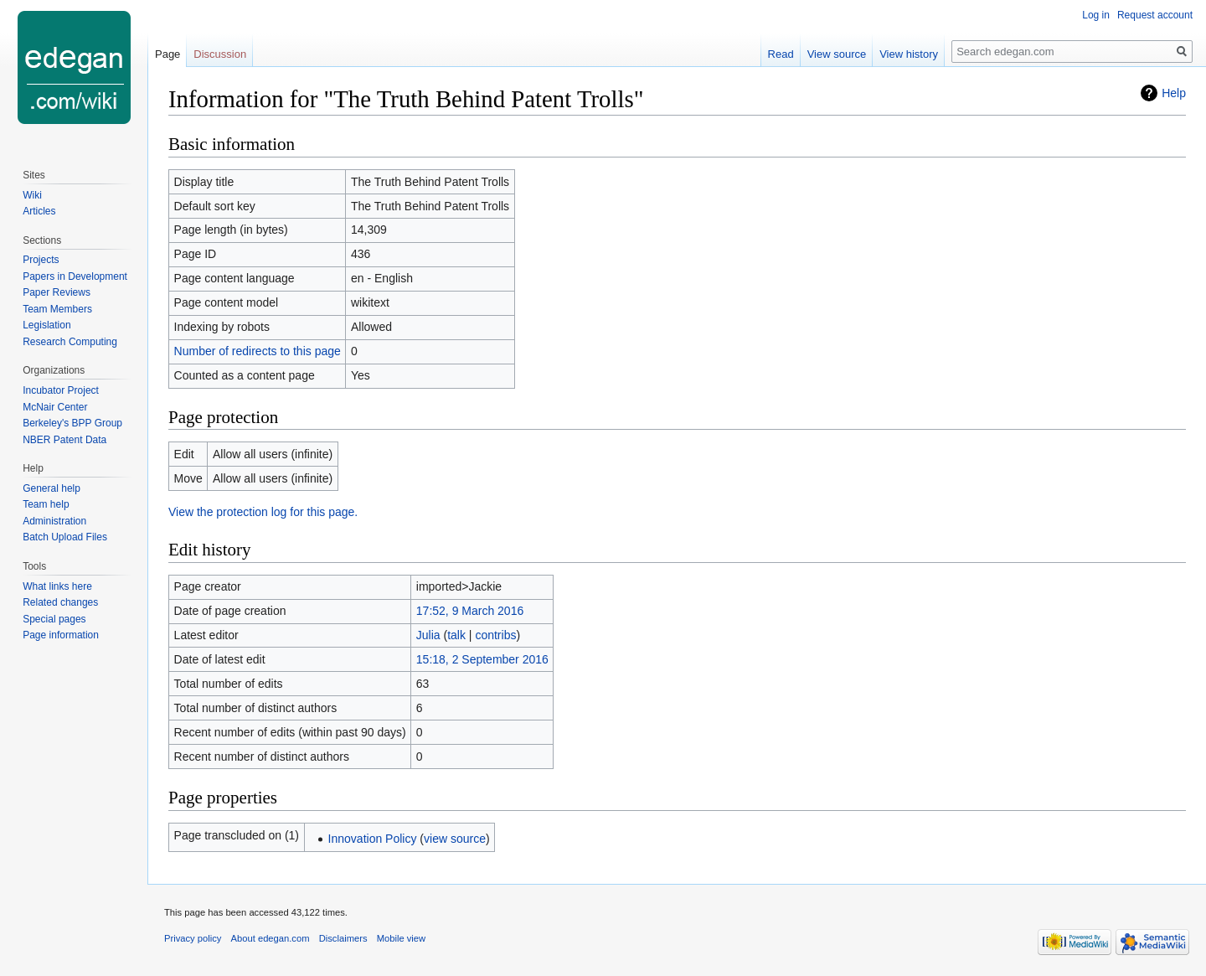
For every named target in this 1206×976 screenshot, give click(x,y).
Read (781, 54)
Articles (39, 211)
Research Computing (70, 342)
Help (1174, 93)
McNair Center (55, 407)
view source (455, 838)
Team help (46, 504)
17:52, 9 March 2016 (469, 610)
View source (837, 54)
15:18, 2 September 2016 (482, 659)
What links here (57, 586)
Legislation (46, 325)
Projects (41, 260)
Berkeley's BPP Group (72, 423)
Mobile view (401, 938)
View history (908, 54)
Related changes (60, 602)
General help (51, 488)
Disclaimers (343, 938)
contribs (495, 635)
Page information (61, 635)
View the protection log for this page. (263, 512)
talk (456, 635)
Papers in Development (75, 276)
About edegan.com (270, 938)
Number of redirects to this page (257, 351)
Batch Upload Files (65, 537)
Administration (54, 521)
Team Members (57, 309)
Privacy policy (192, 938)
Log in (1096, 15)
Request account (1155, 15)
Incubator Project (61, 390)
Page (167, 54)
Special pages (54, 619)
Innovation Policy (372, 838)
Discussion (219, 54)
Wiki (32, 195)
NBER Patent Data (64, 440)
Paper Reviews (56, 292)
